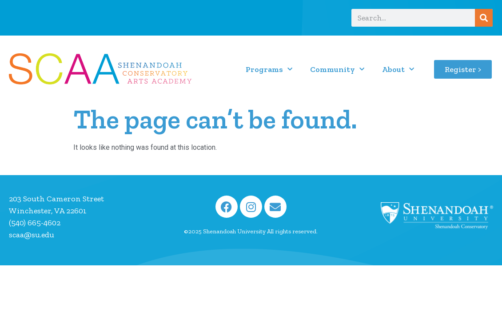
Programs (269, 69)
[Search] (484, 18)
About (398, 69)
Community (337, 69)
